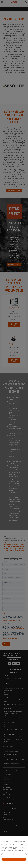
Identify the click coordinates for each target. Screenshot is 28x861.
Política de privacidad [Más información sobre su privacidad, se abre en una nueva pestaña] (18, 854)
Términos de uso (10, 855)
